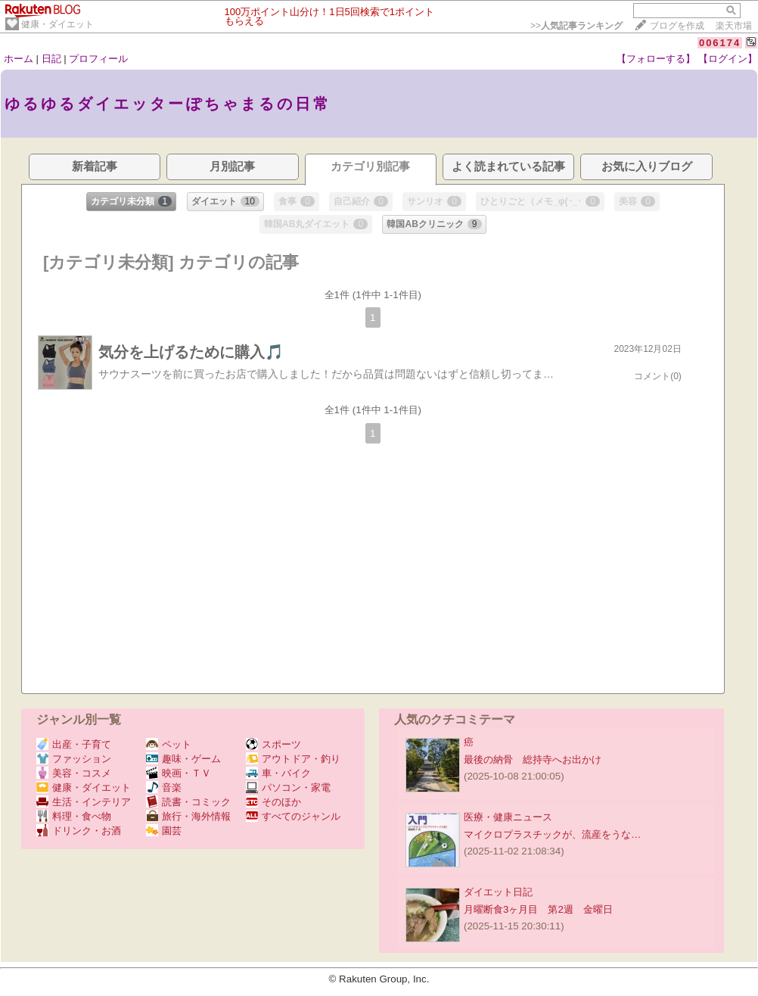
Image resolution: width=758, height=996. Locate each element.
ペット (168, 744)
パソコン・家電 (288, 787)
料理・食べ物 (73, 816)
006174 (720, 42)
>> (576, 25)
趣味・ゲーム (183, 758)
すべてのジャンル (293, 816)
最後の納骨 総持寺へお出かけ (532, 759)
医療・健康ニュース (508, 817)
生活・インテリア (83, 802)
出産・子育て (73, 744)
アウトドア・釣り (293, 758)
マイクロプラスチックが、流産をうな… (552, 834)
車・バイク (278, 773)
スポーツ (273, 744)
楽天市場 (734, 25)
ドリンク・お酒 (78, 830)
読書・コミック (188, 802)
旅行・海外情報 (188, 816)
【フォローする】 (656, 58)
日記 (51, 58)
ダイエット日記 (498, 892)
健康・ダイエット (57, 24)
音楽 (164, 787)
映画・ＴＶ (178, 773)
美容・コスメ (73, 773)
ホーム (18, 58)
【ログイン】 (727, 58)
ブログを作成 (677, 25)
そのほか (273, 802)
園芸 (164, 830)
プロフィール (98, 58)
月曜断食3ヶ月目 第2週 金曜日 (538, 909)
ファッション (73, 758)
